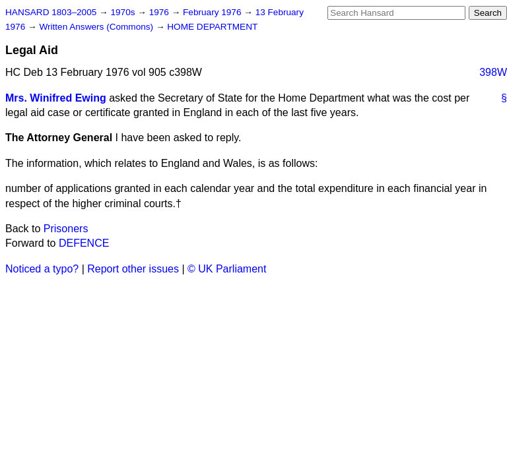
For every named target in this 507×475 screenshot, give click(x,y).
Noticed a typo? (42, 268)
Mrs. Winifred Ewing (55, 98)
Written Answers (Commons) (97, 27)
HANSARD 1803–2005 (50, 12)
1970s (123, 12)
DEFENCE (84, 243)
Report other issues (133, 268)
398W (493, 72)
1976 (160, 12)
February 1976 (213, 12)
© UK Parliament (226, 268)
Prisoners (66, 228)
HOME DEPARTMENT (212, 27)
